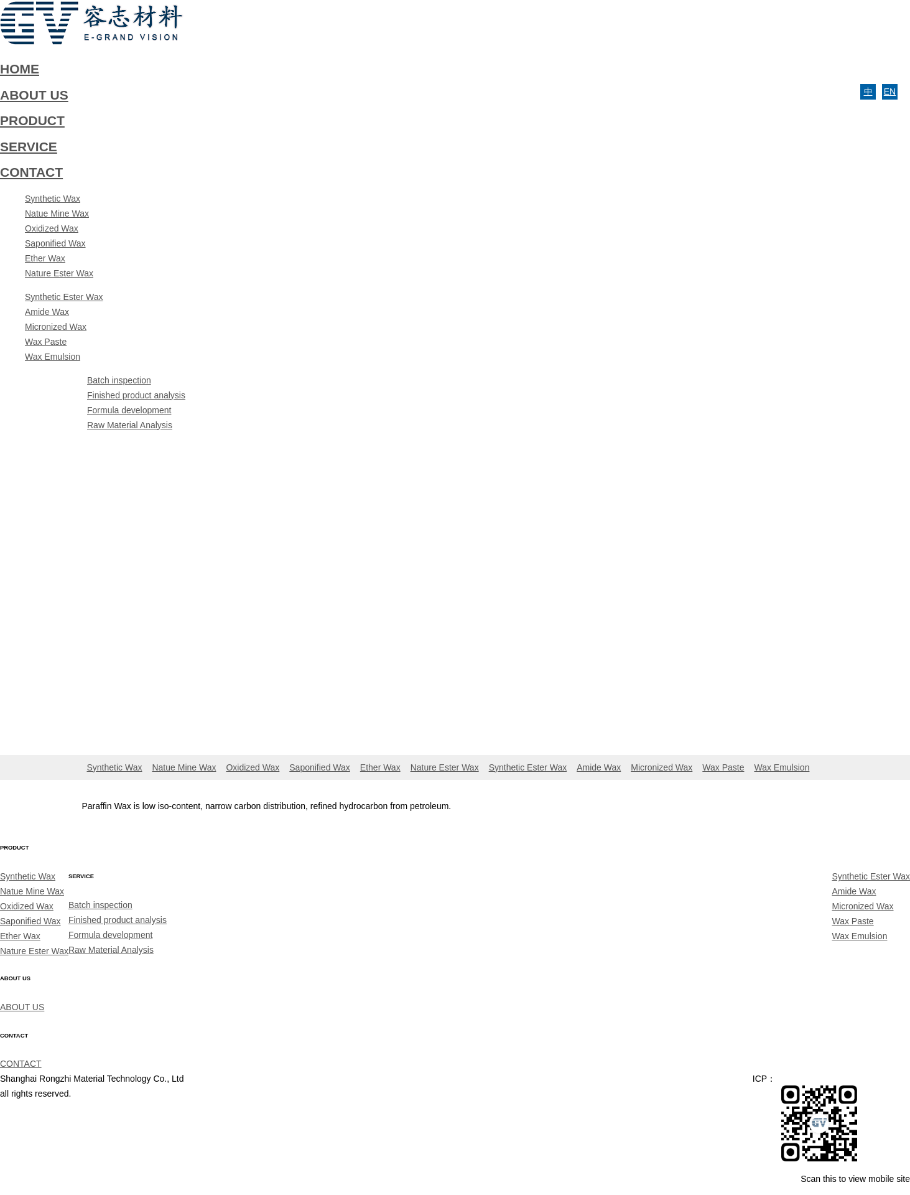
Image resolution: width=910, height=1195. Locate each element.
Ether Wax (45, 258)
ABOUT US (22, 1007)
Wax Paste (46, 342)
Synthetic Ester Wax (64, 297)
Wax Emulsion (52, 357)
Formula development (129, 410)
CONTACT (21, 1064)
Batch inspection (119, 380)
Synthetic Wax (52, 199)
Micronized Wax (55, 327)
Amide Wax (47, 312)
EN (890, 91)
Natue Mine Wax (57, 213)
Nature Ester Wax (59, 273)
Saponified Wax (55, 243)
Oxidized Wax (51, 228)
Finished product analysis (136, 395)
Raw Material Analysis (129, 425)
